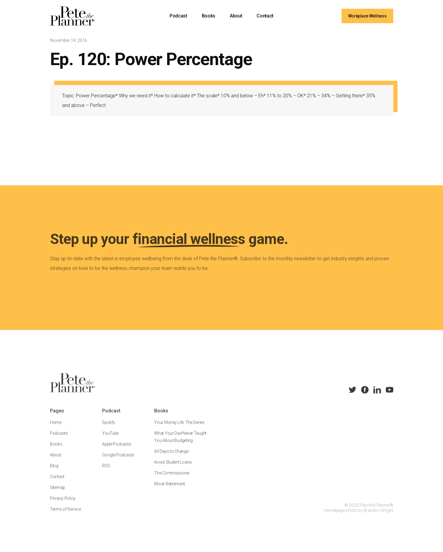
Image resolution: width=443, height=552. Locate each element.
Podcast (178, 16)
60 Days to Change (171, 456)
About (236, 16)
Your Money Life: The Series (179, 427)
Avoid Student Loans (173, 467)
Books (208, 16)
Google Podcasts (118, 459)
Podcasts (59, 438)
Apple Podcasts (116, 449)
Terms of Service (65, 514)
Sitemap (57, 492)
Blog (54, 470)
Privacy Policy (63, 503)
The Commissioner (172, 477)
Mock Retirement (169, 488)
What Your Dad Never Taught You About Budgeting (180, 442)
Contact (265, 16)
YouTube (110, 438)
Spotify (108, 427)
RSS (106, 470)
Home (55, 427)
